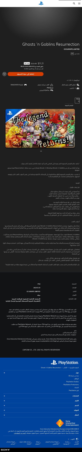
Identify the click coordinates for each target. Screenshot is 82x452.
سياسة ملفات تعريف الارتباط (25, 443)
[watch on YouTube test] (70, 145)
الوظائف (76, 379)
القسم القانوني (76, 443)
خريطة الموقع (38, 443)
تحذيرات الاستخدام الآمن (69, 333)
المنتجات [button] (41, 396)
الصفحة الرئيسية (74, 368)
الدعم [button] (41, 405)
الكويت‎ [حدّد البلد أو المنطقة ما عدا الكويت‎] (73, 439)
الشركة (77, 387)
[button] (40, 128)
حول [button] (41, 373)
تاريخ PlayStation (74, 390)
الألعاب (65, 368)
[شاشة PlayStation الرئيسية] (41, 3)
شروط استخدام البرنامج (11, 443)
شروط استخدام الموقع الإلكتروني (52, 443)
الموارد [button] (41, 410)
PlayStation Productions (71, 385)
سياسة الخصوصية (66, 443)
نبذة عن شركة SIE (74, 376)
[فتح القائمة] (79, 3)
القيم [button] (41, 401)
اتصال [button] (41, 415)
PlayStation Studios (72, 382)
